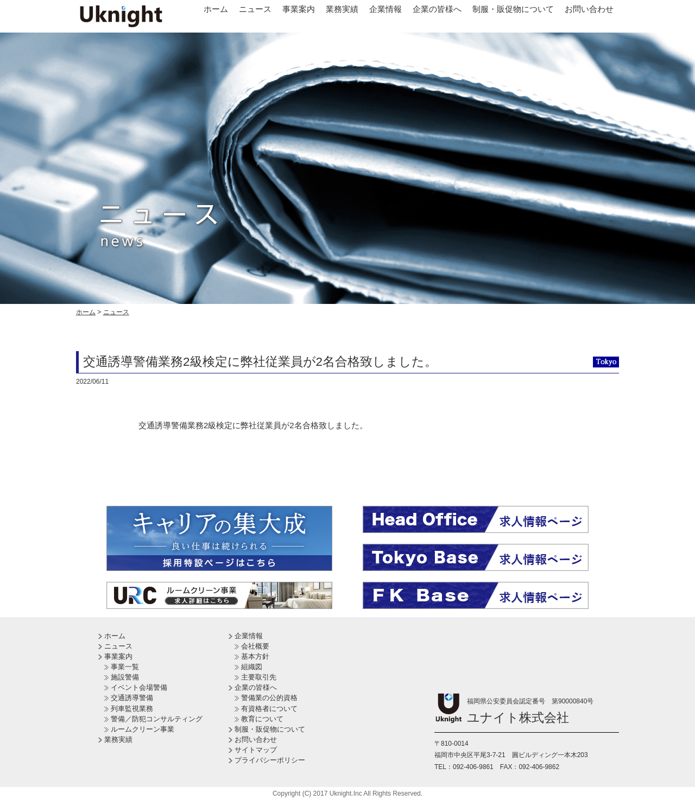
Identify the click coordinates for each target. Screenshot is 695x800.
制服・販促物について (513, 9)
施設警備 (125, 677)
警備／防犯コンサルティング (157, 719)
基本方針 (255, 656)
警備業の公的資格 (269, 698)
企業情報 (385, 9)
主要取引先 (258, 677)
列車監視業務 (132, 708)
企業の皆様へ (437, 9)
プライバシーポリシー (270, 760)
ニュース (255, 9)
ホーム (216, 9)
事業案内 (298, 9)
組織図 (251, 667)
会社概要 (255, 646)
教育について (262, 719)
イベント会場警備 (139, 687)
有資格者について (269, 708)
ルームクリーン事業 (142, 729)
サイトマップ (256, 750)
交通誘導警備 (132, 698)
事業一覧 (125, 667)
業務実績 (342, 9)
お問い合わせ (589, 9)
